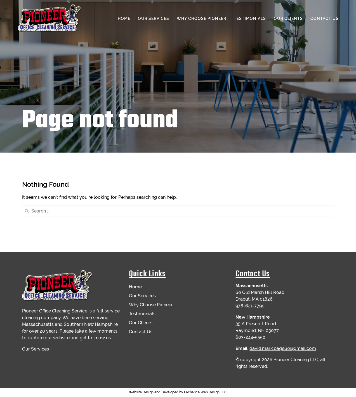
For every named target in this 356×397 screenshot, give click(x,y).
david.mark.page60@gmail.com (282, 348)
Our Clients (288, 18)
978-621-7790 (250, 306)
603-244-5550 (250, 337)
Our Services (153, 18)
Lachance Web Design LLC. (205, 392)
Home (124, 18)
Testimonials (250, 18)
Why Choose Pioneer (201, 18)
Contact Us (324, 18)
